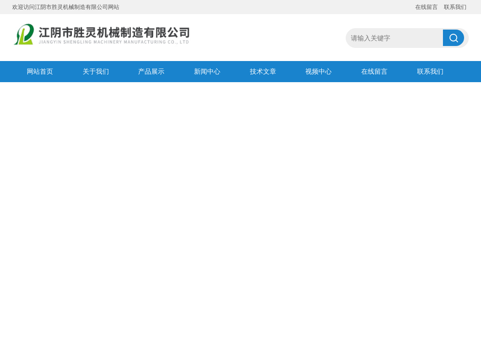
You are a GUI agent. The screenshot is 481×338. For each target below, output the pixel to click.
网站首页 (40, 71)
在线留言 (426, 7)
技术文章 (263, 71)
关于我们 (96, 71)
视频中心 (318, 71)
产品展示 (151, 71)
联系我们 (455, 7)
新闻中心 (207, 71)
